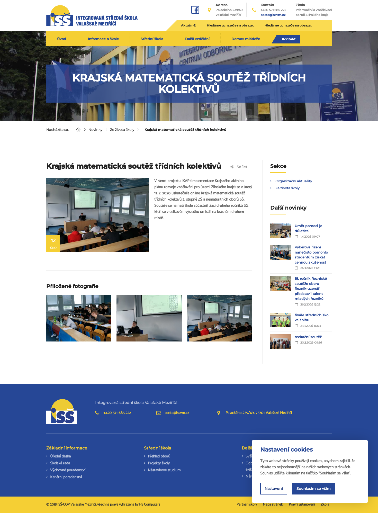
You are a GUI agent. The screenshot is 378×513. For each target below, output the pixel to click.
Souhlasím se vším (313, 488)
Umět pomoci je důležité (308, 228)
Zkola (313, 10)
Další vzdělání (197, 39)
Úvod (61, 39)
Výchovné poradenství (67, 470)
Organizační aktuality (293, 181)
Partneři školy (247, 505)
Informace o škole (103, 39)
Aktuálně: (188, 25)
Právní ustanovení (302, 505)
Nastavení (274, 488)
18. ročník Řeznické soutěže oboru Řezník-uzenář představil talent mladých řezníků (311, 288)
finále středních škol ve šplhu (312, 317)
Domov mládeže (245, 39)
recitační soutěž (308, 337)
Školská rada (60, 463)
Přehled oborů (159, 456)
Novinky (95, 130)
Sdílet (238, 167)
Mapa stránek (273, 505)
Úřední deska (60, 456)
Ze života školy (122, 130)
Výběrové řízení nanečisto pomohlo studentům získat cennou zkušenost (311, 254)
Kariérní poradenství (66, 477)
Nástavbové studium (164, 470)
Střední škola (152, 39)
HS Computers (149, 505)
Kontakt (289, 39)
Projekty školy (159, 463)
